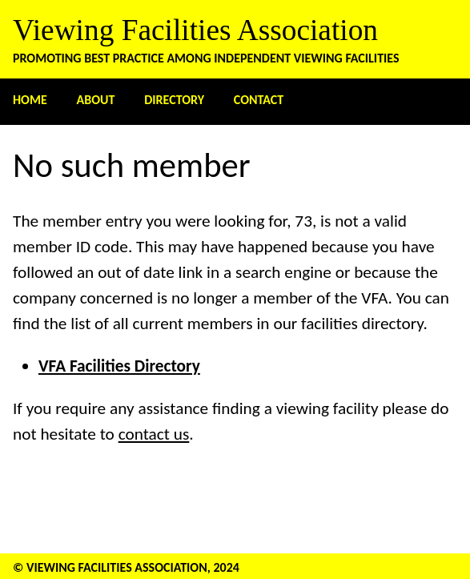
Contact (258, 99)
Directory (174, 99)
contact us (154, 434)
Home (30, 99)
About (96, 99)
